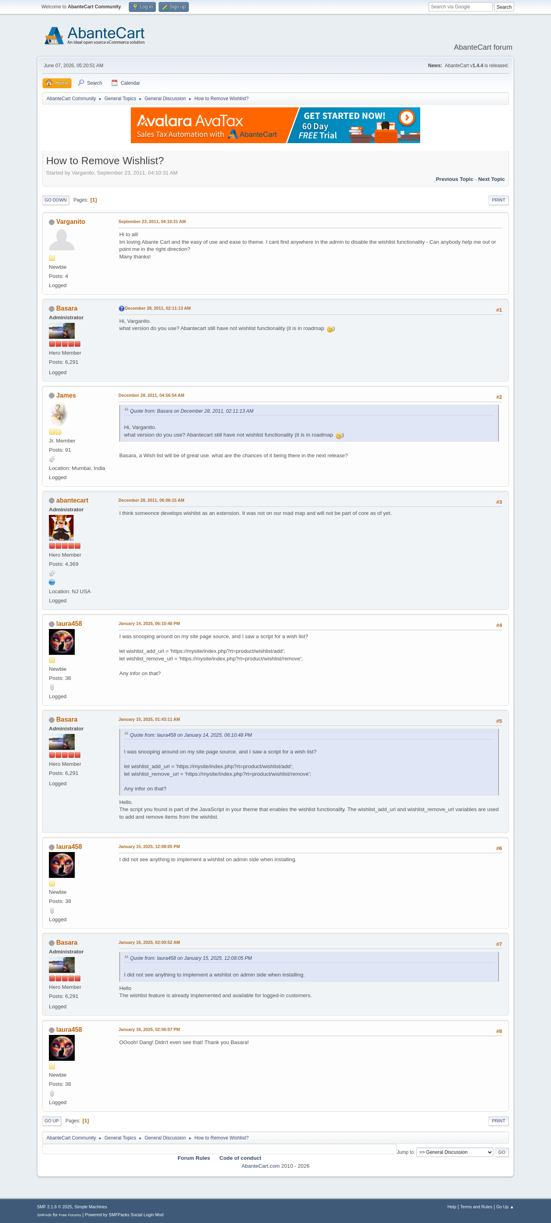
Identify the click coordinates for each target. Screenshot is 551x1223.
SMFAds (44, 1215)
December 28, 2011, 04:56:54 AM (151, 395)
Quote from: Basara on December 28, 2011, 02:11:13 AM (191, 411)
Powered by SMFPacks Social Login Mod (124, 1214)
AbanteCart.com (260, 1166)
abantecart (72, 500)
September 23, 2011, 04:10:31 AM (152, 221)
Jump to (405, 1152)
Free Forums (70, 1215)
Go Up (52, 1120)
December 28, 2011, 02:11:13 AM (158, 308)
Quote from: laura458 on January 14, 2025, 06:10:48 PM (191, 735)
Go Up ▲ (505, 1206)
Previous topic (454, 179)
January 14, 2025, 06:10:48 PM (149, 623)
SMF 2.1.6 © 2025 (54, 1206)
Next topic (491, 179)
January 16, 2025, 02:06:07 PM (149, 1029)
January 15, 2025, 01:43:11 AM (149, 719)
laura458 (69, 623)
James (66, 395)
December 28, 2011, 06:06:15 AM (151, 500)
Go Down (56, 200)
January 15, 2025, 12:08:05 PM (149, 846)
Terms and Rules (476, 1206)
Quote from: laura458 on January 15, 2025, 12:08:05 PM (191, 958)
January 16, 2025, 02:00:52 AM (149, 942)
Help (452, 1206)
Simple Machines (90, 1206)
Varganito (70, 221)
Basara (66, 308)
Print (498, 200)
